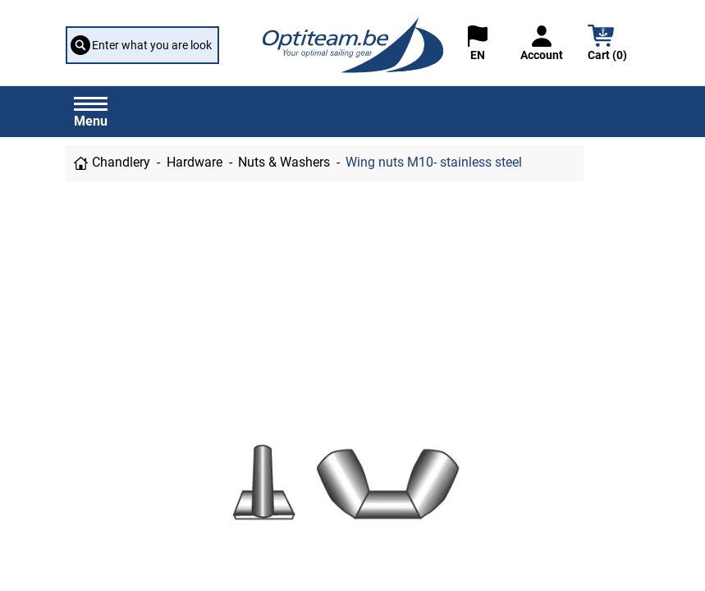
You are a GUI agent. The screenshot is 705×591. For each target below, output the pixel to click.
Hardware (194, 162)
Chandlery (121, 162)
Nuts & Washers (284, 162)
